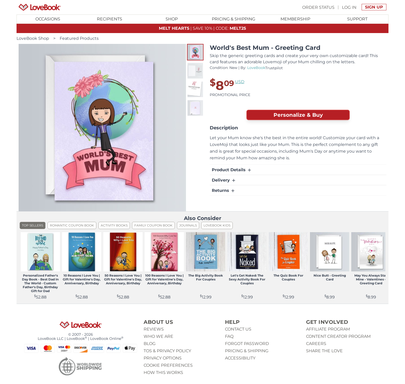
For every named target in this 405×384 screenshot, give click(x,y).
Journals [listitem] (188, 225)
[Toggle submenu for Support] (357, 19)
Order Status (318, 7)
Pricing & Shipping (233, 19)
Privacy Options (163, 358)
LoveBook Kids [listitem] (217, 225)
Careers (316, 343)
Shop (172, 19)
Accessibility (240, 358)
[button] (195, 52)
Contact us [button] (238, 329)
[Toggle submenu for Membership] (295, 19)
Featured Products (79, 38)
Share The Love (324, 350)
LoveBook (256, 67)
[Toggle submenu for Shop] (171, 19)
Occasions (47, 19)
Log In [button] (349, 7)
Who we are (158, 336)
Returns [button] (223, 190)
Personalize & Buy (298, 115)
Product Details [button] (232, 170)
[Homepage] (40, 7)
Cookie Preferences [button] (168, 365)
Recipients (109, 19)
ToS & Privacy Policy (167, 350)
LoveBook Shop (33, 38)
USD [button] (239, 81)
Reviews (154, 329)
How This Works (163, 372)
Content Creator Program (338, 336)
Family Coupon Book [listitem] (153, 225)
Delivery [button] (224, 180)
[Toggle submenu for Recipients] (110, 19)
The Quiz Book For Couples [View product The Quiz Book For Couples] (288, 277)
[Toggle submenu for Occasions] (48, 19)
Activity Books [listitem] (114, 225)
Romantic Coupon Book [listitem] (72, 225)
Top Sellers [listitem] (32, 225)
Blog (149, 343)
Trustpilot (274, 68)
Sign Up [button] (374, 7)
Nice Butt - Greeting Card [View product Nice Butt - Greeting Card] (330, 277)
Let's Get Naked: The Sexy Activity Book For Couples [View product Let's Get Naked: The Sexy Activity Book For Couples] (247, 279)
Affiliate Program (328, 329)
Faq (229, 336)
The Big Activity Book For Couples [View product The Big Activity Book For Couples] (205, 277)
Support (357, 19)
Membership (295, 19)
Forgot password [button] (247, 343)
